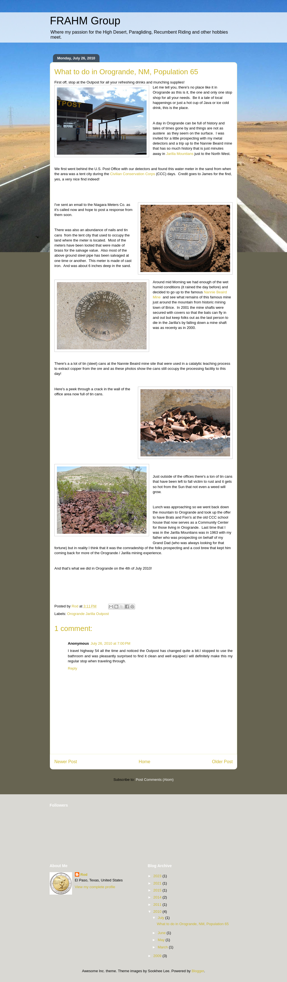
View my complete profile (95, 887)
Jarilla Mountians (180, 154)
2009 (158, 956)
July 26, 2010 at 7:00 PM (110, 643)
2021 (158, 883)
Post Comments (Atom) (154, 779)
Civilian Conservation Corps (132, 174)
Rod (83, 874)
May (162, 940)
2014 (158, 897)
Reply (72, 668)
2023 (158, 876)
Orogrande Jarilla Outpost (88, 614)
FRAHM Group (85, 21)
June (162, 933)
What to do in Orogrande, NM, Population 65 (193, 924)
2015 (158, 890)
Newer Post (65, 761)
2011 (158, 904)
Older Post (222, 761)
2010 (158, 911)
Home (145, 761)
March (163, 947)
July (161, 918)
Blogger (198, 971)
